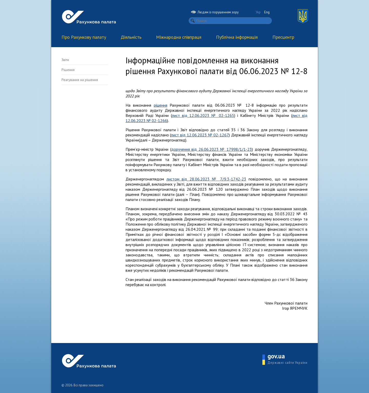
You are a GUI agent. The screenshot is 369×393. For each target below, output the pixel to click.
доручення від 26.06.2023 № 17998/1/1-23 (211, 149)
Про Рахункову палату (83, 37)
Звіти (65, 59)
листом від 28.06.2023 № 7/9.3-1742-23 (206, 179)
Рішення (68, 69)
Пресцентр (283, 37)
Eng (267, 12)
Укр (258, 12)
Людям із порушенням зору (215, 12)
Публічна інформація (237, 37)
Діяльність (131, 37)
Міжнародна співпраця (178, 37)
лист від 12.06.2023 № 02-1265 (203, 115)
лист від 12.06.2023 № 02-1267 (200, 134)
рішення (160, 105)
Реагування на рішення (79, 79)
